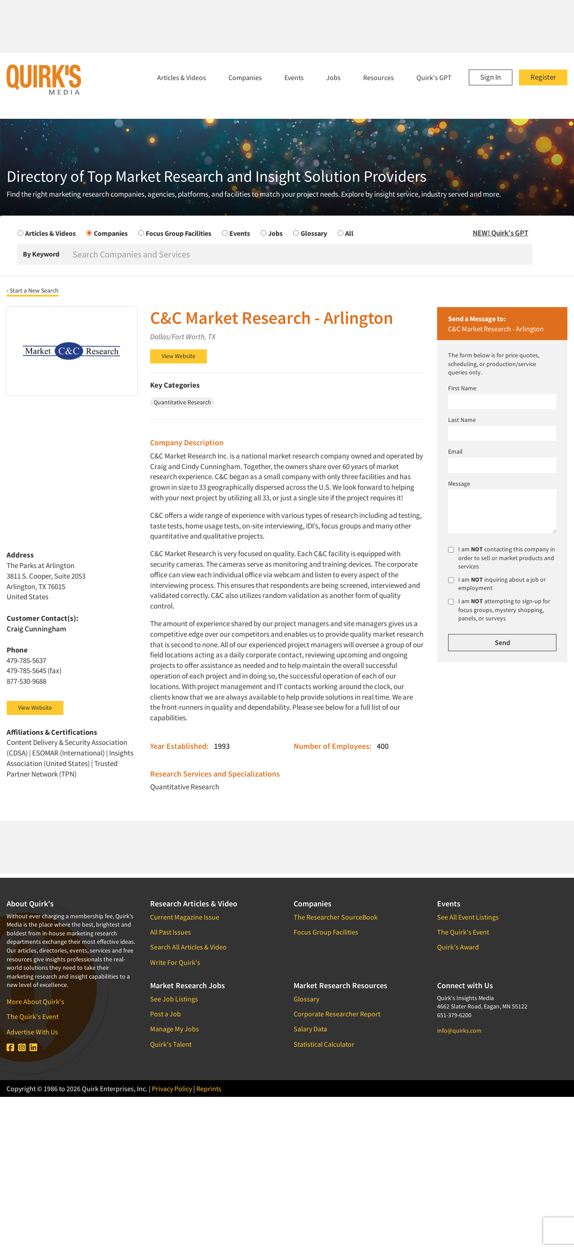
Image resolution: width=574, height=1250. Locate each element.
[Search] (301, 254)
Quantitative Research (184, 787)
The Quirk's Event (33, 1016)
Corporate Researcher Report (337, 1013)
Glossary (306, 998)
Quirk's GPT (434, 77)
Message (459, 484)
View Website (178, 356)
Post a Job (165, 1013)
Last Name (462, 420)
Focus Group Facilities (326, 931)
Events (294, 77)
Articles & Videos (181, 77)
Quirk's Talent (170, 1044)
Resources (378, 77)
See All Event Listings (468, 917)
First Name (462, 388)
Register (543, 77)
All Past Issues (170, 931)
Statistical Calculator (324, 1044)
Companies (245, 77)
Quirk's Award (458, 946)
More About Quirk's (35, 1001)
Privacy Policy (172, 1088)
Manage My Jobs (174, 1028)
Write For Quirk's (175, 962)
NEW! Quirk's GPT (500, 233)
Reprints (208, 1088)
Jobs (333, 77)
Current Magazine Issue (184, 917)
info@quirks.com (459, 1030)
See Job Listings (174, 998)
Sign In (490, 77)
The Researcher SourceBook (336, 917)
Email (455, 451)
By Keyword (41, 253)
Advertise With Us (32, 1031)
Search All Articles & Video (188, 946)
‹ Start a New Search (33, 290)
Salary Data (310, 1028)
